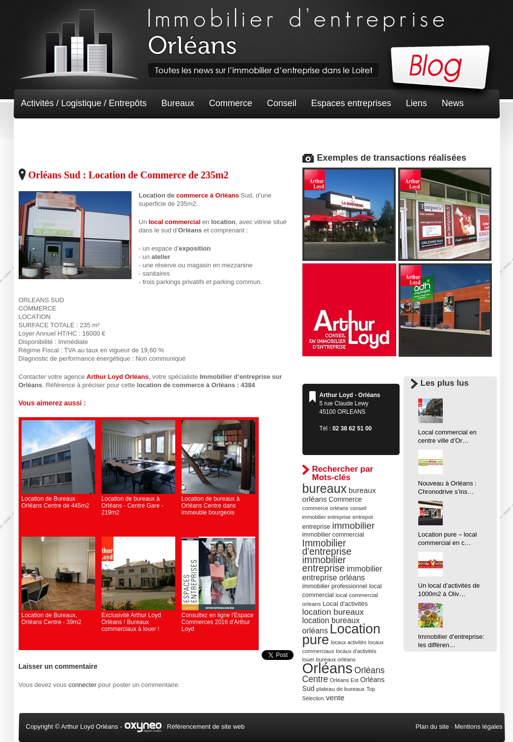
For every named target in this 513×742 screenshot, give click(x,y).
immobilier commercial (333, 534)
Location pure (341, 634)
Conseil (282, 103)
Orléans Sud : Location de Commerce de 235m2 (128, 175)
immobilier (353, 525)
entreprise (316, 526)
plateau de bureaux (340, 689)
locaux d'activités (356, 651)
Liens (416, 103)
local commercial (175, 222)
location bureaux (333, 612)
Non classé (43, 133)
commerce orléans (325, 508)
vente (335, 697)
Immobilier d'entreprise (327, 547)
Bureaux (178, 103)
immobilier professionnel (335, 586)
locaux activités (348, 642)
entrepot (362, 517)
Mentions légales (479, 726)
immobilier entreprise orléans (342, 573)
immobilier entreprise (324, 563)
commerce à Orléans (207, 195)
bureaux (324, 488)
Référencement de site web (205, 726)
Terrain (93, 133)
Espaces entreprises (351, 103)
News (453, 103)
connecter (82, 684)
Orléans (327, 668)
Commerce (230, 103)
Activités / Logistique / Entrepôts (84, 103)
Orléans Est (344, 680)
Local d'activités (345, 603)
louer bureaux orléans (329, 659)
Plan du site (432, 726)
